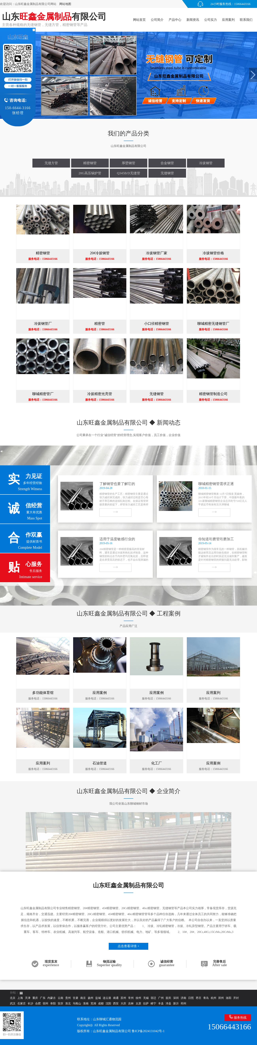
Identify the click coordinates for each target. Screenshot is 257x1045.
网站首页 (139, 19)
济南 (183, 997)
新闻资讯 (192, 19)
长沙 (30, 1003)
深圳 (176, 997)
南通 (116, 997)
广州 (161, 997)
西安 (116, 1003)
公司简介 (157, 19)
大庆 (123, 1003)
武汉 (12, 1003)
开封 (236, 997)
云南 (60, 997)
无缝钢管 (167, 173)
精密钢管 (90, 163)
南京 (83, 997)
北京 (12, 997)
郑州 (221, 997)
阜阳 (53, 1003)
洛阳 (228, 997)
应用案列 (228, 19)
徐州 (138, 997)
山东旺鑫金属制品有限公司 (112, 1031)
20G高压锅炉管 (89, 173)
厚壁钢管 (128, 163)
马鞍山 (77, 1003)
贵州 (68, 997)
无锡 (146, 997)
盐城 (98, 997)
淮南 (86, 1003)
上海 (20, 997)
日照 (191, 997)
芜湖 (93, 1003)
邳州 (183, 1003)
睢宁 (153, 1003)
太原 (138, 1003)
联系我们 (246, 19)
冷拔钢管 (206, 163)
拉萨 (146, 1003)
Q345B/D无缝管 (128, 173)
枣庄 (198, 997)
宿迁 (153, 997)
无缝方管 (51, 163)
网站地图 (65, 4)
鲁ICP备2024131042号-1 (148, 1031)
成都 (101, 1003)
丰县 (161, 1003)
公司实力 (210, 19)
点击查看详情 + (128, 946)
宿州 (45, 1003)
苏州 (123, 997)
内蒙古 (51, 997)
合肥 (38, 1003)
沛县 (168, 1003)
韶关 (168, 997)
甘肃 (75, 997)
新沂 (176, 1003)
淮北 (68, 1003)
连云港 (107, 997)
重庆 (35, 997)
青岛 (206, 997)
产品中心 (175, 19)
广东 (42, 997)
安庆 (60, 1003)
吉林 (131, 1003)
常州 (131, 997)
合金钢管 (167, 163)
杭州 (213, 997)
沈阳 (108, 1003)
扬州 (90, 997)
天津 (27, 997)
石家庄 (21, 1003)
